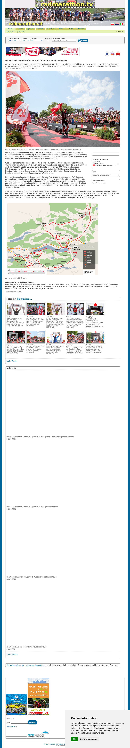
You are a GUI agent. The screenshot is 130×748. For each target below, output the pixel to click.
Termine (20, 29)
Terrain (25, 38)
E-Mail (8, 722)
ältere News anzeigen (98, 183)
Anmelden (81, 29)
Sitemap (52, 744)
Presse (46, 744)
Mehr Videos (12, 655)
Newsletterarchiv (12, 726)
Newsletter (22, 32)
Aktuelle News (11, 32)
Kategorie (34, 38)
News (10, 29)
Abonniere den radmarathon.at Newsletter (25, 665)
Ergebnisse (30, 29)
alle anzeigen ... (24, 299)
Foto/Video (40, 29)
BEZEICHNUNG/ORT (59, 38)
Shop (61, 29)
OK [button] (74, 739)
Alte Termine (48, 38)
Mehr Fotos (12, 361)
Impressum (59, 744)
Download (50, 29)
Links (71, 29)
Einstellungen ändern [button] (88, 739)
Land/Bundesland (14, 38)
